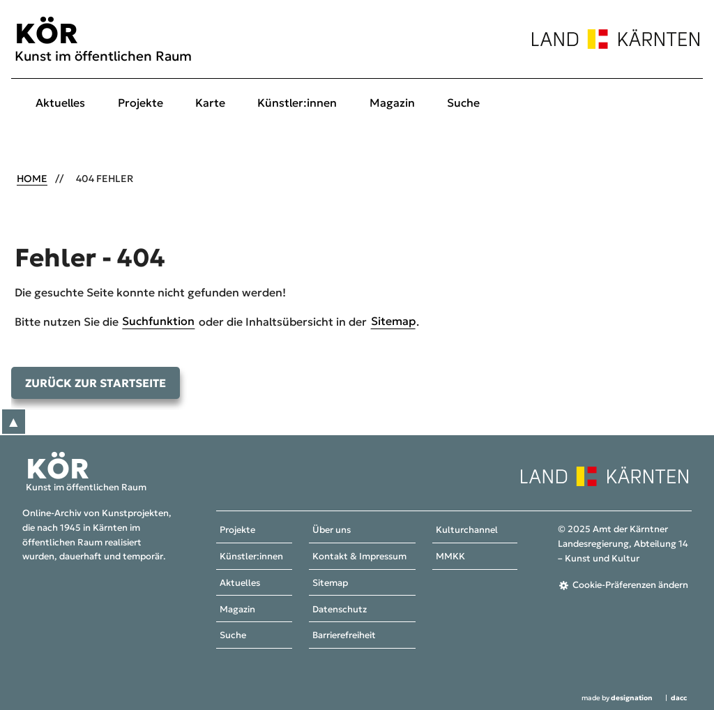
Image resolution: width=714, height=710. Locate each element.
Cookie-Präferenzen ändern (630, 585)
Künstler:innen (297, 102)
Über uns (331, 530)
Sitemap (393, 321)
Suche (463, 102)
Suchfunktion (158, 321)
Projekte (140, 102)
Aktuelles (60, 102)
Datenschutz (339, 609)
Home (32, 178)
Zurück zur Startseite (95, 383)
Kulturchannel (467, 530)
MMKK (450, 556)
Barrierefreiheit (344, 636)
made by (617, 698)
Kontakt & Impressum (359, 556)
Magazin (392, 102)
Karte (210, 102)
